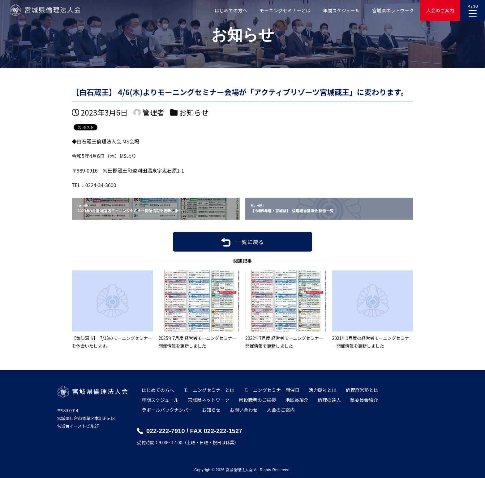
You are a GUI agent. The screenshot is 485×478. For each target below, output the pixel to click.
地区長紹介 (296, 400)
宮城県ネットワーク (393, 10)
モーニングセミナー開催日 (271, 390)
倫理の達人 (329, 400)
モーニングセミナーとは (285, 10)
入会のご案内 (440, 10)
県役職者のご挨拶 (257, 400)
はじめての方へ (231, 10)
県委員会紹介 (364, 400)
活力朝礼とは (323, 390)
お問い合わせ (244, 409)
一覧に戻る (250, 242)
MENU (472, 8)
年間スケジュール (341, 10)
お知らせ (194, 112)
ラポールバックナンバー (167, 409)
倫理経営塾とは (362, 390)
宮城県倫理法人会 (44, 10)
